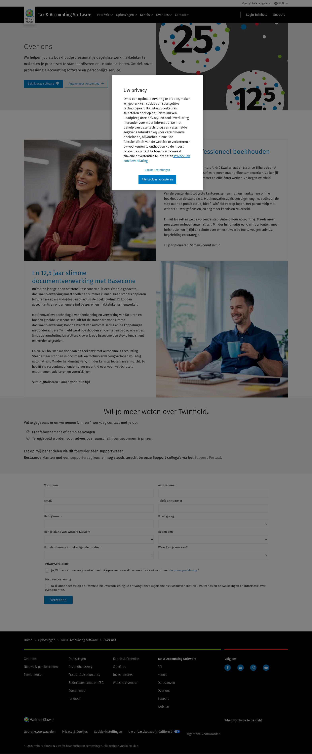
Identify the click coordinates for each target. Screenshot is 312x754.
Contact (182, 15)
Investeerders (123, 675)
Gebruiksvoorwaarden (40, 732)
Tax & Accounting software (79, 640)
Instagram (253, 667)
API (160, 667)
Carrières (119, 667)
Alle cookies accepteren (157, 179)
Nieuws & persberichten (41, 667)
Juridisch (74, 698)
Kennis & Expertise (126, 659)
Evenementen (33, 675)
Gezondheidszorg (80, 667)
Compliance (76, 691)
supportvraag (81, 457)
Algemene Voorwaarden (203, 734)
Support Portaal (208, 457)
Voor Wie (105, 15)
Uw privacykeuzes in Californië (150, 732)
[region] (157, 132)
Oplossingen (126, 15)
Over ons (164, 15)
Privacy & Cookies (75, 732)
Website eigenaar (125, 683)
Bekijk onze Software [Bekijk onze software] (43, 84)
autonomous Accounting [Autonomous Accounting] (86, 84)
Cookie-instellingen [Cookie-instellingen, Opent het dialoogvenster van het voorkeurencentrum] (157, 170)
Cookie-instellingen (108, 732)
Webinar (163, 706)
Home (28, 640)
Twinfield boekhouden (229, 670)
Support (163, 698)
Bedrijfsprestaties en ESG (86, 683)
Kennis (146, 15)
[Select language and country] (281, 3)
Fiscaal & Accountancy (84, 675)
